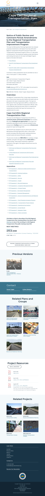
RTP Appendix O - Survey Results (17, 207)
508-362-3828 (11, 464)
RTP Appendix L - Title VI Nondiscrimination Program (22, 200)
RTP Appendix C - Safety (15, 175)
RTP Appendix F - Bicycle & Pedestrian (18, 183)
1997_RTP (16, 373)
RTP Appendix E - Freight (15, 180)
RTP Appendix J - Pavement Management (19, 193)
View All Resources (14, 366)
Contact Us (9, 457)
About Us (8, 452)
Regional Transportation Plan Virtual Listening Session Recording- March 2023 (22, 244)
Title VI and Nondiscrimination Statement (22, 488)
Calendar (8, 454)
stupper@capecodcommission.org (13, 290)
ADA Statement (22, 489)
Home (8, 29)
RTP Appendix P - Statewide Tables (17, 210)
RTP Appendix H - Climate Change (17, 188)
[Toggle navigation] (37, 3)
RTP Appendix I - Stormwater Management (19, 190)
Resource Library (10, 450)
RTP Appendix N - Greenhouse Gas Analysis (19, 205)
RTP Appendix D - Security (15, 178)
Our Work (8, 449)
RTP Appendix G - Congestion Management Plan (21, 185)
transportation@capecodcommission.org (17, 89)
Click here (9, 222)
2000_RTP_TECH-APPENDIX (21, 380)
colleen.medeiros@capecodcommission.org (30, 290)
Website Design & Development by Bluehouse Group (22, 492)
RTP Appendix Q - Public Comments (18, 212)
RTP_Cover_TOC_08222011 (20, 385)
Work (11, 29)
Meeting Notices (10, 455)
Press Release (12, 60)
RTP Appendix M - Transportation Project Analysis (21, 202)
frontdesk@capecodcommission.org (14, 465)
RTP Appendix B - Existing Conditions (18, 173)
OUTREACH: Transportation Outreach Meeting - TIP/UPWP (22, 233)
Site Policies (22, 490)
